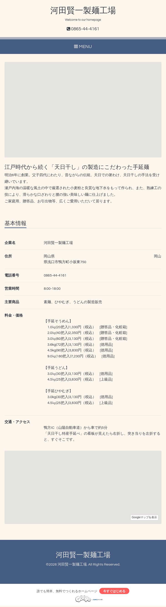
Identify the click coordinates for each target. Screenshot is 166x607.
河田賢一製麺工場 (83, 10)
